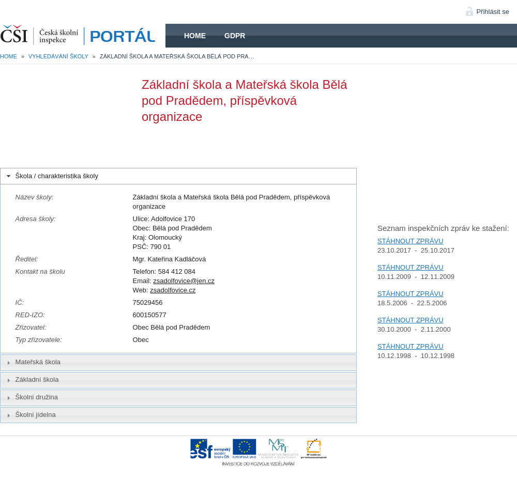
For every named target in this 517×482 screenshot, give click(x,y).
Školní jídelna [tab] (30, 415)
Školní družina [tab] (31, 397)
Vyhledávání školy (58, 56)
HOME (82, 36)
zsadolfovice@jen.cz (184, 281)
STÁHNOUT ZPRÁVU (410, 241)
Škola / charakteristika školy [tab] (51, 176)
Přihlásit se (492, 11)
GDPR (234, 36)
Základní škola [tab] (31, 380)
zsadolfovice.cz (172, 290)
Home (195, 36)
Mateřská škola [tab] (32, 362)
